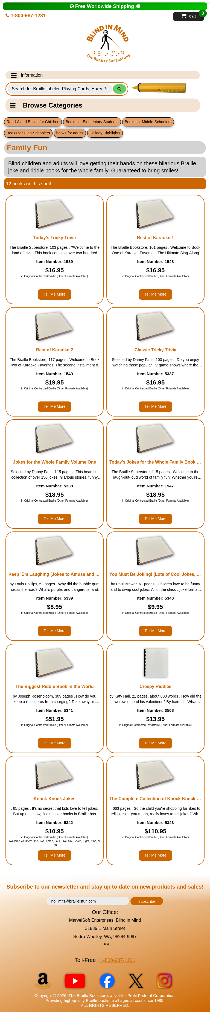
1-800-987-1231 (25, 15)
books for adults (69, 133)
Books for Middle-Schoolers (148, 122)
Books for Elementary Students (92, 122)
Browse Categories (46, 105)
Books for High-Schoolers (28, 133)
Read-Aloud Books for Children (33, 122)
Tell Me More (54, 294)
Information (27, 75)
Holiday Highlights (105, 133)
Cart (192, 15)
